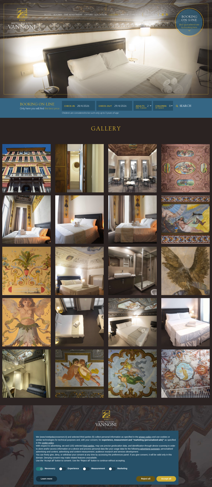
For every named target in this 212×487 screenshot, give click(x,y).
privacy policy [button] (145, 437)
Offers (89, 14)
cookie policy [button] (48, 443)
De (153, 14)
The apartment (73, 14)
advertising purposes (150, 449)
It (146, 14)
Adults (140, 106)
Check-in (69, 105)
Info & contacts (130, 14)
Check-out (105, 105)
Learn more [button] (46, 478)
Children (160, 106)
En (149, 14)
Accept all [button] (166, 478)
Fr (156, 14)
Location (101, 14)
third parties (88, 446)
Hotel (47, 14)
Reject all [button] (145, 478)
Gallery (113, 14)
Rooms (58, 14)
